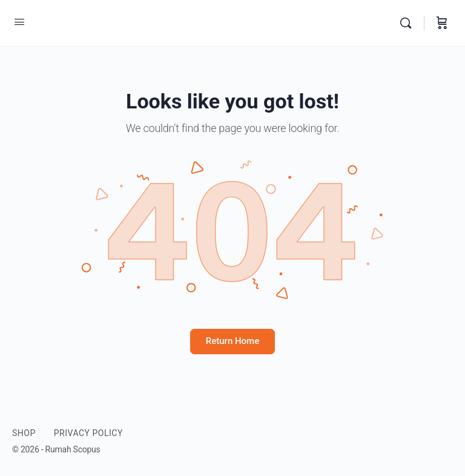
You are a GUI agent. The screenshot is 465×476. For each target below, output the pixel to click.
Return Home (232, 341)
